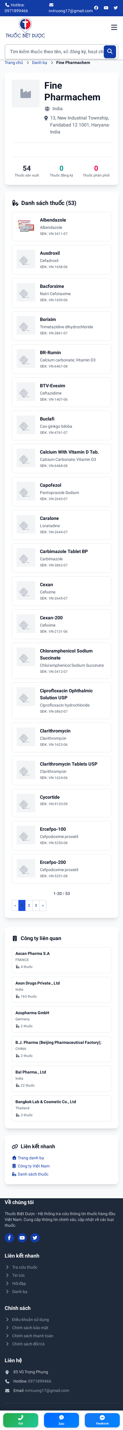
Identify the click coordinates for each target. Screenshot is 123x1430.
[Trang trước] (15, 905)
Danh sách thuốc (30, 1174)
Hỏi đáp (15, 1283)
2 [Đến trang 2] (29, 905)
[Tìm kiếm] (110, 51)
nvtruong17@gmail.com (47, 1390)
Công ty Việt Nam (31, 1166)
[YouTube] (106, 8)
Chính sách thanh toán (29, 1335)
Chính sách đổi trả (25, 1344)
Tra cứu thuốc (21, 1267)
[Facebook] (96, 8)
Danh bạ (39, 62)
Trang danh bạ (28, 1158)
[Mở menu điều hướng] (114, 28)
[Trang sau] (42, 905)
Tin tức (15, 1275)
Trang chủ (14, 62)
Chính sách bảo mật (26, 1327)
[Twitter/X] (116, 8)
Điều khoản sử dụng (27, 1319)
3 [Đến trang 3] (36, 905)
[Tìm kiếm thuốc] (61, 51)
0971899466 (39, 1381)
